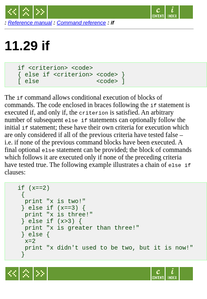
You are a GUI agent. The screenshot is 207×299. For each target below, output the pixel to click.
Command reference (81, 23)
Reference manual (30, 23)
